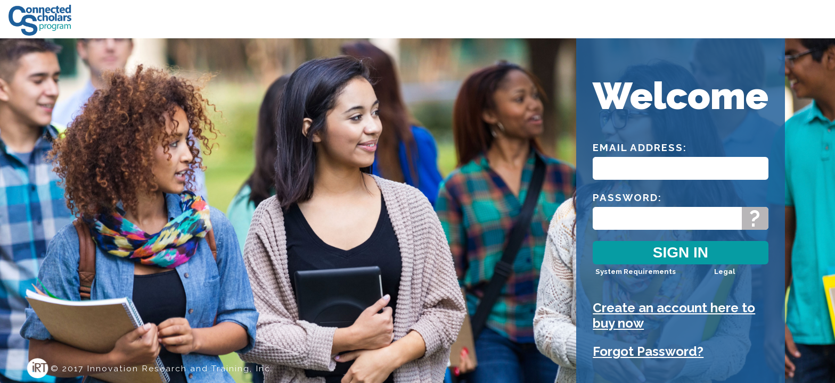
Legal (724, 271)
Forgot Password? (648, 351)
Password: (627, 197)
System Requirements (635, 271)
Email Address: (640, 147)
